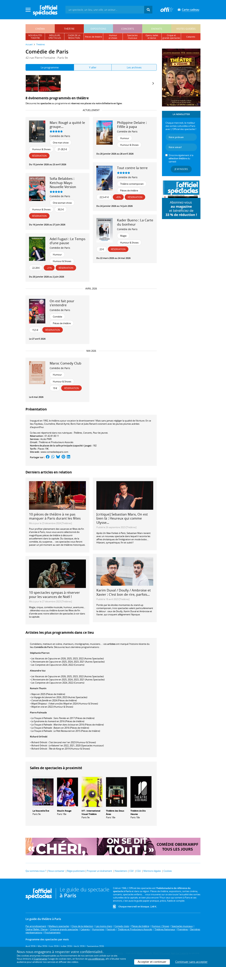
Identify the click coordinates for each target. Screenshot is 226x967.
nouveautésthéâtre (35, 36)
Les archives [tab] (134, 67)
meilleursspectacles (54, 36)
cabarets (190, 36)
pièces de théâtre (93, 36)
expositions (98, 28)
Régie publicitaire (76, 870)
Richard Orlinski (38, 736)
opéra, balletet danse (152, 36)
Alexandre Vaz (37, 670)
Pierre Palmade (38, 712)
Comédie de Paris (60, 136)
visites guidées (186, 28)
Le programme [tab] (50, 67)
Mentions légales (152, 870)
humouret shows (113, 36)
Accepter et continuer (152, 962)
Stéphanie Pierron (40, 652)
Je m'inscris (181, 169)
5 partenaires (40, 958)
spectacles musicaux (132, 36)
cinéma (40, 28)
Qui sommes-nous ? (36, 870)
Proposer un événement (99, 870)
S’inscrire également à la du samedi (181, 158)
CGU (138, 870)
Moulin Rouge (64, 810)
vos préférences (96, 958)
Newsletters (121, 870)
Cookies (168, 870)
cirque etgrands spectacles (171, 36)
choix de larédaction (74, 36)
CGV (131, 870)
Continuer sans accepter (191, 962)
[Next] (153, 83)
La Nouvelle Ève (41, 810)
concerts (127, 28)
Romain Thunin (38, 688)
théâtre (69, 28)
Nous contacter (56, 870)
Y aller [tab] (92, 67)
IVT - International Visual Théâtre (91, 812)
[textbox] (104, 9)
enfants (156, 28)
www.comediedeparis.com (54, 451)
